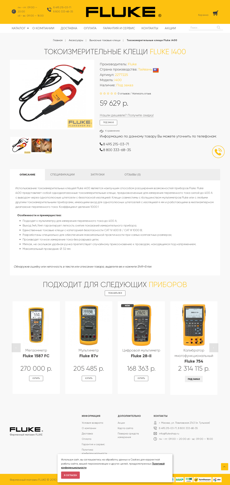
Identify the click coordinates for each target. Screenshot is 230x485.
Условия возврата (92, 422)
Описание (27, 174)
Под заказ (194, 379)
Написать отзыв (141, 93)
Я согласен (70, 475)
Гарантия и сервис (93, 444)
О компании (89, 428)
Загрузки (98, 174)
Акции (121, 422)
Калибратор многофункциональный (193, 356)
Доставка (87, 433)
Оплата (86, 438)
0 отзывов (124, 93)
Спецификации (62, 174)
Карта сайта (125, 428)
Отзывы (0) (133, 174)
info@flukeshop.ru (169, 433)
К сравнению (112, 130)
